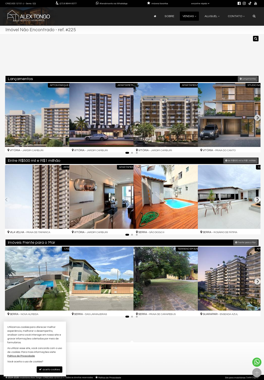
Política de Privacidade (109, 377)
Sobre (169, 16)
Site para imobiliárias (235, 377)
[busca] (254, 16)
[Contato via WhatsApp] (256, 362)
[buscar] (207, 56)
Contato (236, 16)
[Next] (257, 117)
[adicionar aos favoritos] (62, 146)
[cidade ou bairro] (173, 56)
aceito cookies (49, 369)
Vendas (189, 16)
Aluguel (212, 16)
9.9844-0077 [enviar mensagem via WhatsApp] (68, 3)
